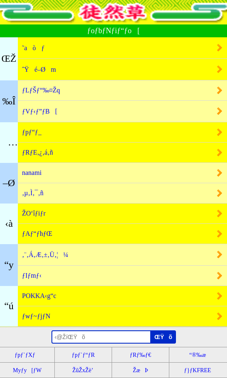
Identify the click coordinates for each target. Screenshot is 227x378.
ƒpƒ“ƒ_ (31, 132)
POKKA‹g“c (39, 295)
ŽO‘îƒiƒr (34, 213)
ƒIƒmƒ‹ (31, 275)
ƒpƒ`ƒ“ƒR (83, 355)
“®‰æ (197, 355)
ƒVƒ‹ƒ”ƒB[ (39, 111)
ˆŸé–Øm (39, 69)
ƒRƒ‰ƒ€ (140, 355)
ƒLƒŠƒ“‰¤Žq (41, 90)
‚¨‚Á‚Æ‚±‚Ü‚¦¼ (45, 254)
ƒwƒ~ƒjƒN (36, 316)
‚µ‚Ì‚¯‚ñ (33, 192)
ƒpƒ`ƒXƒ (27, 355)
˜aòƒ (33, 47)
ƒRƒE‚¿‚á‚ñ (37, 152)
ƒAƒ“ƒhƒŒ (37, 233)
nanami (31, 172)
